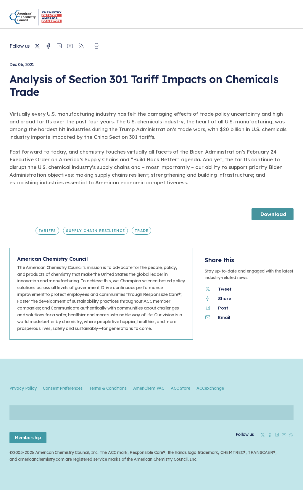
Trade (141, 230)
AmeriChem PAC (149, 388)
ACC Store (180, 388)
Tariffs (47, 230)
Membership (28, 437)
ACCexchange (210, 388)
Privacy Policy (22, 388)
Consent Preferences (62, 388)
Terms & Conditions (108, 388)
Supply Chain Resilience (95, 230)
